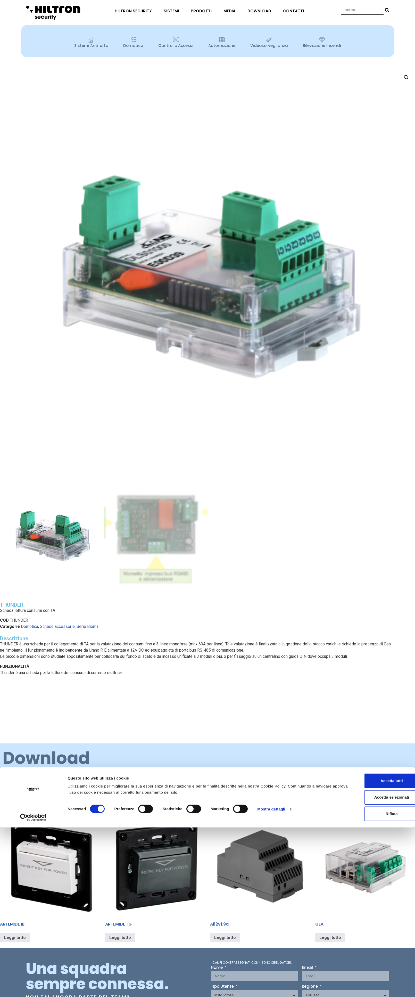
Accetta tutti (372, 585)
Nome (217, 968)
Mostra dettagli (271, 613)
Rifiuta (372, 618)
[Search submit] (386, 10)
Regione (310, 986)
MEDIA (230, 11)
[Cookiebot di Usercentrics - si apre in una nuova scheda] (33, 622)
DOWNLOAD (260, 11)
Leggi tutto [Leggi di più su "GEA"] (330, 937)
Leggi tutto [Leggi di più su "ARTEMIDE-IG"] (120, 937)
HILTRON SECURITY (134, 11)
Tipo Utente (223, 986)
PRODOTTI (202, 11)
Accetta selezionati (371, 601)
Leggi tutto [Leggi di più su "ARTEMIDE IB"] (15, 937)
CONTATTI (294, 11)
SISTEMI (172, 11)
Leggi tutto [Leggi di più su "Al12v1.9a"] (225, 937)
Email (308, 968)
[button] (406, 77)
